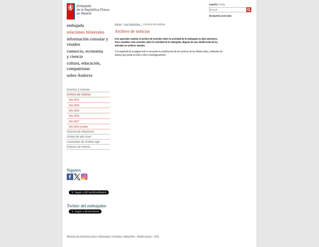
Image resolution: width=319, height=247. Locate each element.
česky (222, 4)
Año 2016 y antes (78, 126)
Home (118, 24)
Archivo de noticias (79, 94)
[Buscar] (248, 9)
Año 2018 (74, 115)
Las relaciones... (133, 24)
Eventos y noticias (78, 89)
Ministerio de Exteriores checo (82, 236)
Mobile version (144, 236)
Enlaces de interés (78, 146)
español (213, 4)
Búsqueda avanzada (220, 16)
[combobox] (227, 9)
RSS (156, 236)
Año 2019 (74, 110)
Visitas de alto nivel (79, 136)
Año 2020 (74, 105)
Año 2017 (74, 121)
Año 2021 (74, 99)
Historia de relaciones (80, 131)
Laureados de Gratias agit (83, 141)
